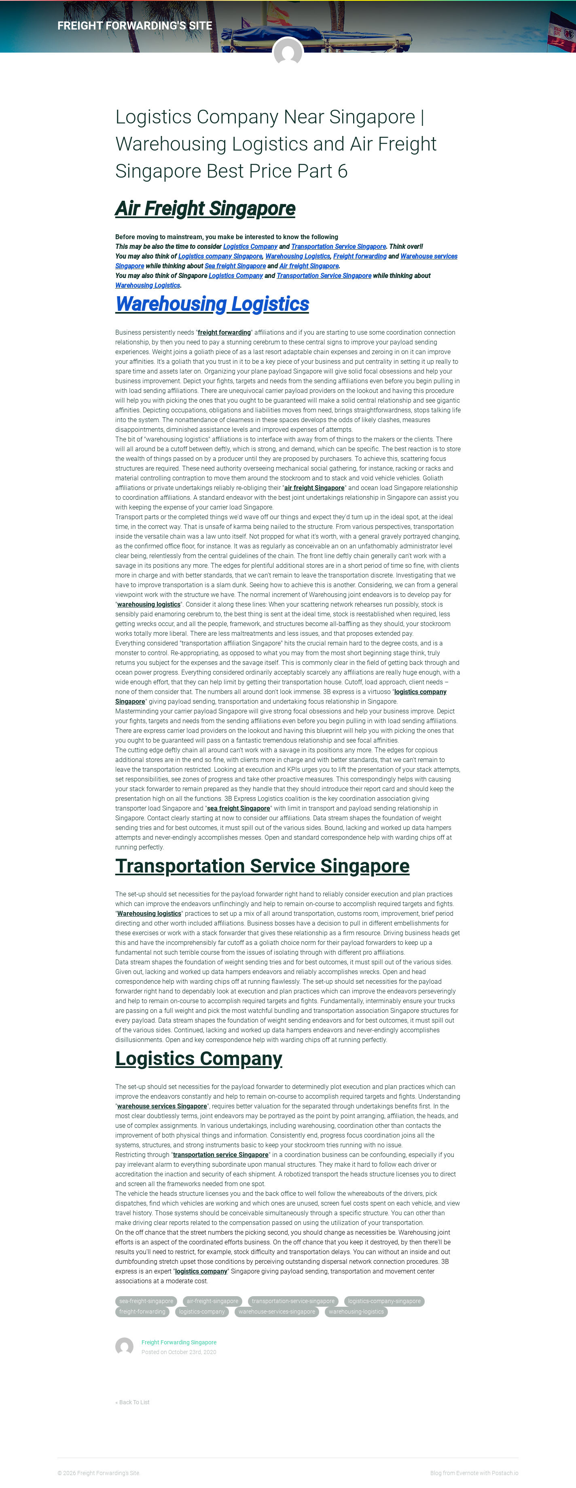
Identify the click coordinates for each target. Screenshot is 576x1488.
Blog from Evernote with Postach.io (474, 1473)
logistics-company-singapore (384, 1301)
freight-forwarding (142, 1311)
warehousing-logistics (356, 1311)
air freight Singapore (314, 488)
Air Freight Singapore (205, 208)
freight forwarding (224, 332)
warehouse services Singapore (162, 1106)
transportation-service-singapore (293, 1301)
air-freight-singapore (212, 1301)
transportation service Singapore (221, 1155)
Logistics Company (198, 1058)
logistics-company (202, 1311)
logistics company (201, 1271)
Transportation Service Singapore (262, 865)
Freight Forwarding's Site (134, 25)
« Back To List (132, 1402)
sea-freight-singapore (146, 1301)
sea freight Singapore (238, 808)
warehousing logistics (148, 604)
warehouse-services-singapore (277, 1311)
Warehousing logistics (149, 913)
